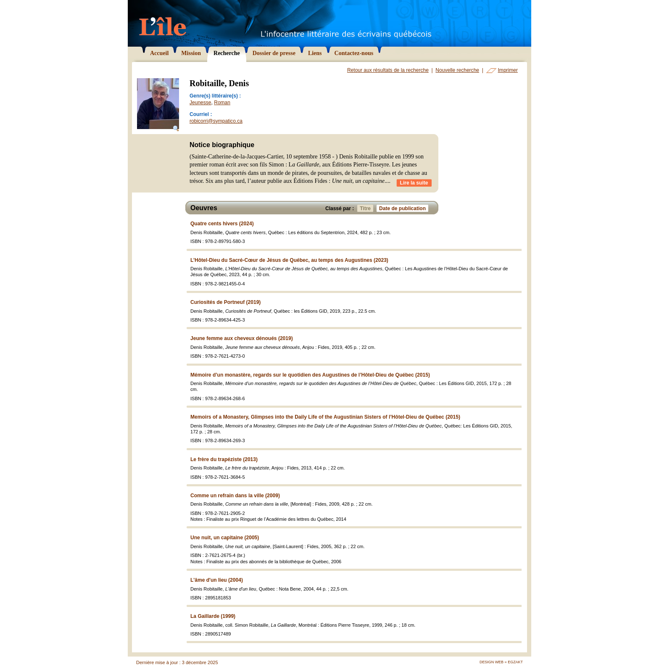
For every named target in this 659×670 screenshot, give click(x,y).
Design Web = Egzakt (501, 662)
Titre (366, 208)
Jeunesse (200, 103)
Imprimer (508, 70)
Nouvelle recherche (457, 70)
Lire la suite (414, 183)
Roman (222, 103)
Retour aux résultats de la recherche (388, 70)
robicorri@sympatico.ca (216, 121)
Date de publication (403, 208)
